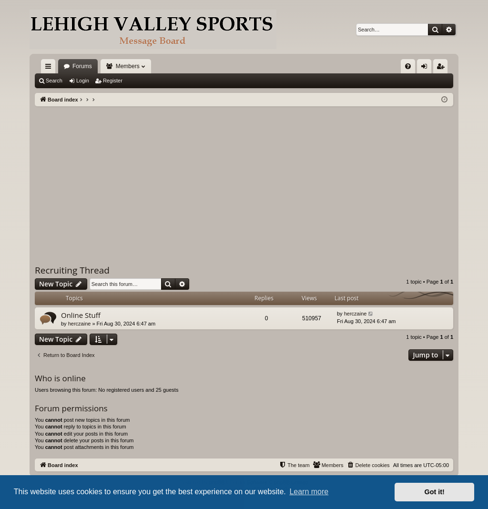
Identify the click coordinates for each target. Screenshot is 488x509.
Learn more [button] (308, 492)
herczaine (79, 323)
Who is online (60, 378)
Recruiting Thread (72, 270)
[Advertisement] (244, 177)
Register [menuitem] (442, 68)
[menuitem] (408, 66)
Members (128, 66)
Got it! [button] (435, 492)
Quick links (50, 68)
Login (82, 80)
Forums (82, 66)
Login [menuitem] (426, 68)
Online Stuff (81, 315)
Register (112, 80)
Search (54, 80)
